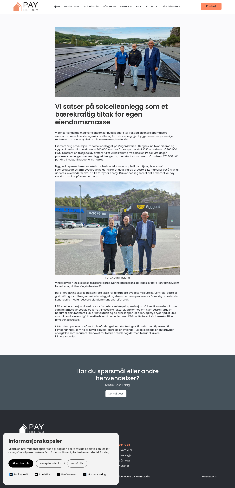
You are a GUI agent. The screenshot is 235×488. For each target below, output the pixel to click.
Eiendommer (71, 6)
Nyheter (124, 466)
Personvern (209, 476)
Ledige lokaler (91, 6)
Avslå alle (77, 463)
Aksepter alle (20, 463)
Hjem (57, 6)
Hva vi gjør (125, 455)
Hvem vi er (126, 6)
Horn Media (143, 476)
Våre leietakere (171, 6)
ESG (138, 6)
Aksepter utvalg (50, 463)
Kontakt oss (116, 393)
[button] (151, 6)
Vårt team (109, 6)
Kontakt (211, 6)
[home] (25, 6)
